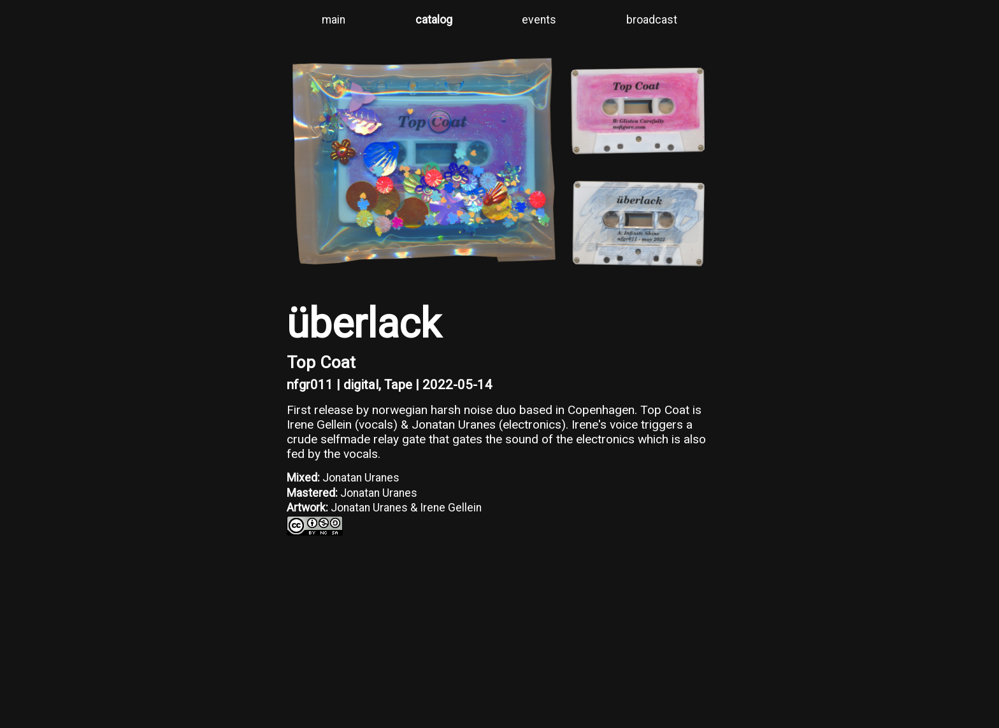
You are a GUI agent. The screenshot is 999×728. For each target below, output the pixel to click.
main (333, 19)
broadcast (651, 19)
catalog (433, 19)
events (539, 19)
